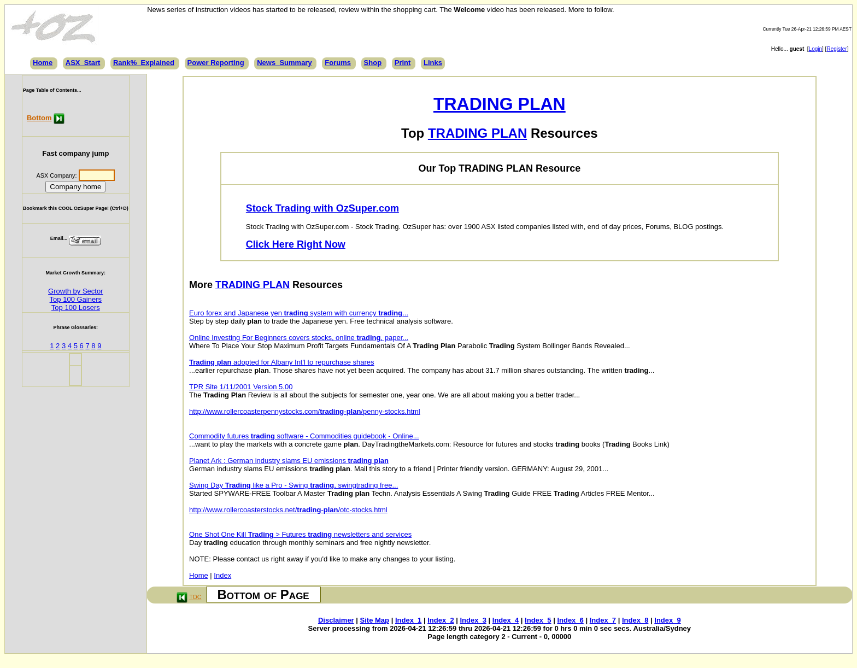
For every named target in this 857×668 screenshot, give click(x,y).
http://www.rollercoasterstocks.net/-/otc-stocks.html (288, 510)
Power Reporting (215, 62)
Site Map (374, 620)
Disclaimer (336, 620)
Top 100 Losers (75, 307)
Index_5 (538, 620)
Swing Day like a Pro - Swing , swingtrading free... (293, 485)
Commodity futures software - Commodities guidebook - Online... (304, 436)
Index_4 (505, 620)
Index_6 (570, 620)
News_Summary (284, 62)
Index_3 (473, 620)
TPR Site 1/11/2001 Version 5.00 (240, 387)
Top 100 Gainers (76, 299)
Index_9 (667, 620)
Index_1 (408, 620)
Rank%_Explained (143, 62)
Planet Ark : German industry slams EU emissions (289, 460)
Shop (373, 62)
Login (815, 49)
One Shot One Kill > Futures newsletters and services (300, 534)
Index (222, 575)
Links (433, 62)
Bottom (39, 118)
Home (42, 62)
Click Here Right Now (295, 244)
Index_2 (440, 620)
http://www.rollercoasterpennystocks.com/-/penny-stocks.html (304, 411)
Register (836, 49)
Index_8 (635, 620)
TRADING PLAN (499, 104)
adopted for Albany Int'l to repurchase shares (281, 362)
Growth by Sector (75, 291)
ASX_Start (83, 62)
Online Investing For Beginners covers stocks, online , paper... (298, 337)
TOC (195, 597)
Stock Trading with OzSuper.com (322, 208)
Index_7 (603, 620)
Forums (338, 62)
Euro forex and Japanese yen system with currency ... (298, 313)
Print (403, 62)
